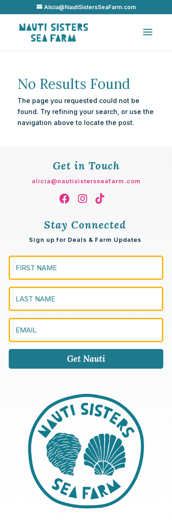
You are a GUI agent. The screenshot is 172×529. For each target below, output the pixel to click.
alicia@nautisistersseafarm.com (86, 181)
